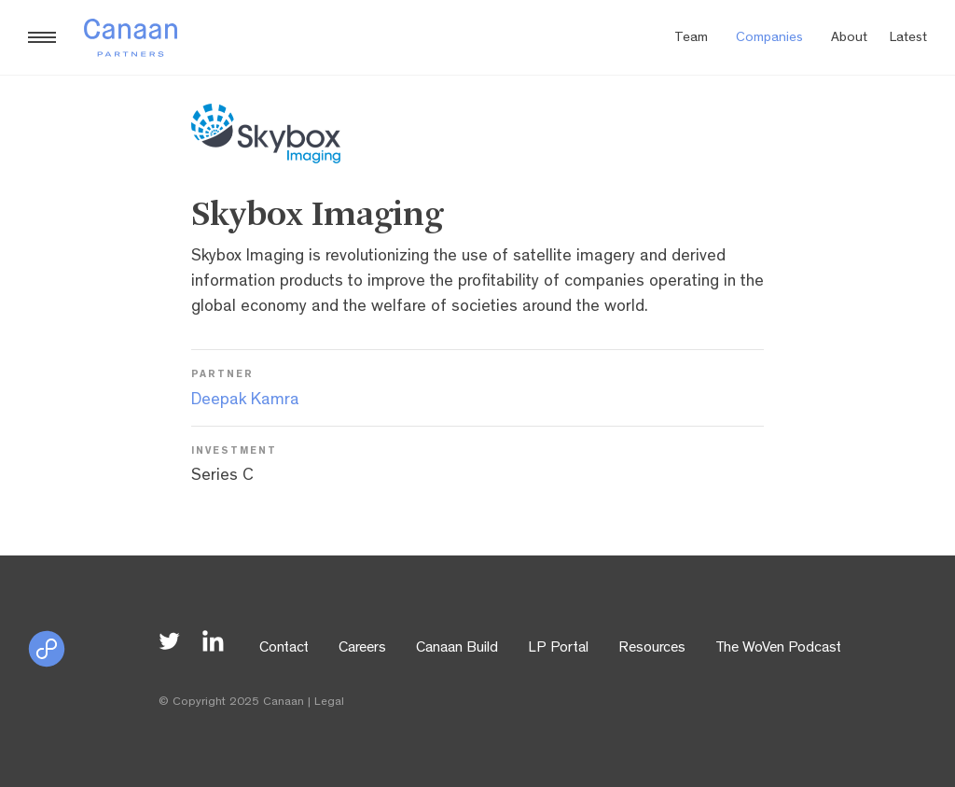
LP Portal (558, 648)
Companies (769, 39)
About (849, 39)
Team (691, 39)
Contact (284, 648)
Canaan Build (457, 648)
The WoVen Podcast (778, 648)
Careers (362, 648)
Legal (329, 702)
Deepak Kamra (245, 401)
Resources (651, 648)
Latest (908, 39)
